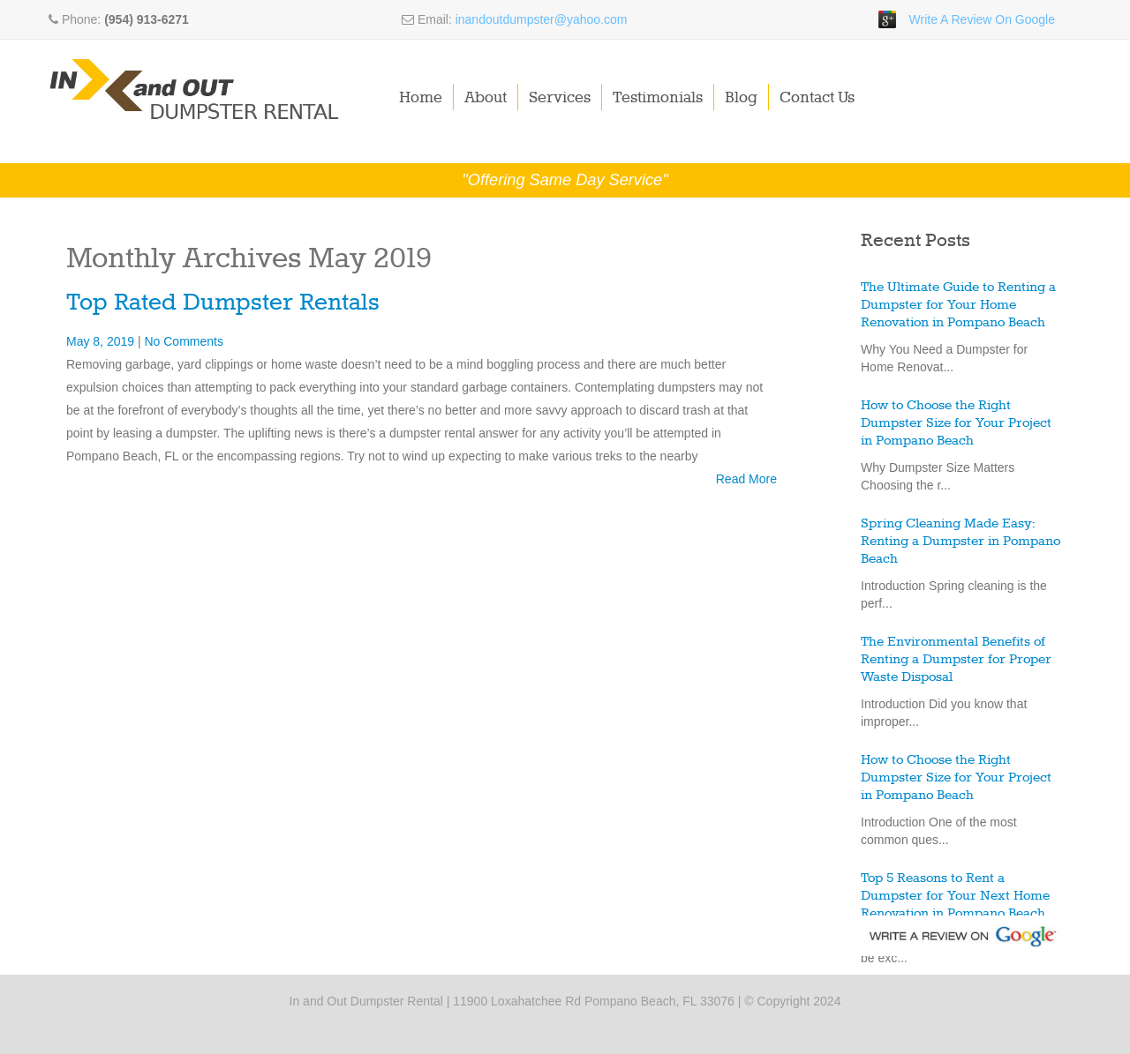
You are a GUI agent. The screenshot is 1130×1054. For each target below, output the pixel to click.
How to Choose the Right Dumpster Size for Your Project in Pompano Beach (956, 423)
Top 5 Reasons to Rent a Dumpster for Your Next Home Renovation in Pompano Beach (955, 896)
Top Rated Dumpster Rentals (223, 303)
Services (560, 98)
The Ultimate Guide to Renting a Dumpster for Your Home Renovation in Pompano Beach (958, 305)
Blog (741, 98)
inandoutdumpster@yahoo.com (542, 19)
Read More (746, 479)
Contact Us (817, 98)
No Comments (183, 341)
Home (420, 98)
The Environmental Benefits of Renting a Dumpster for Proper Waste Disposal (956, 659)
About (485, 98)
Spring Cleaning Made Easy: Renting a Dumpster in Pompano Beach (960, 541)
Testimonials (658, 98)
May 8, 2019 (102, 341)
